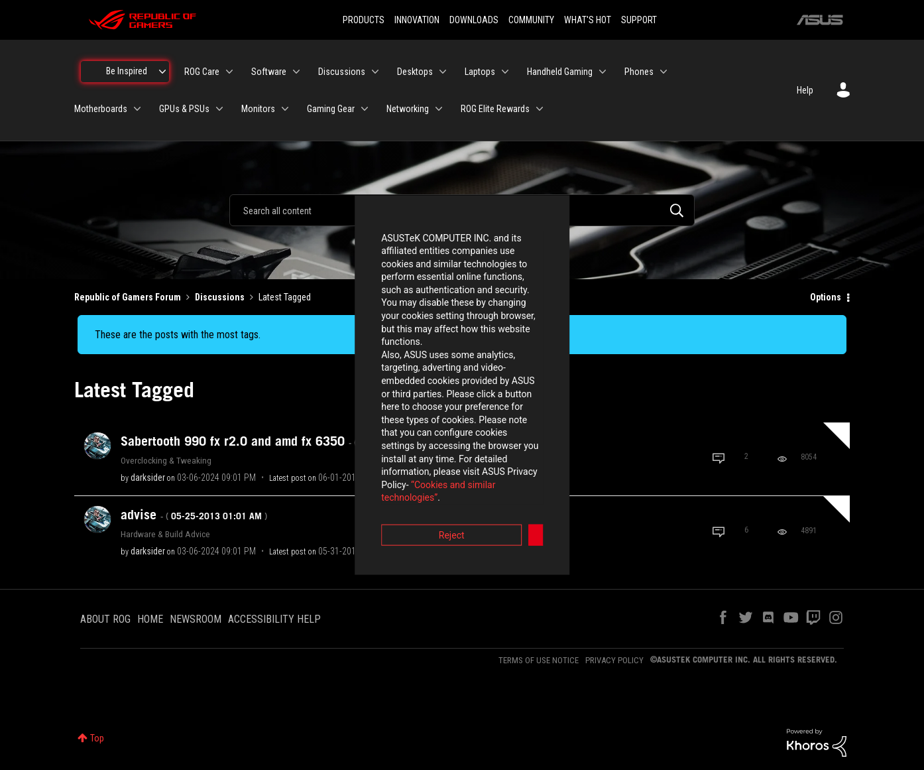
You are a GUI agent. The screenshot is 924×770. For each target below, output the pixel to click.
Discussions (220, 297)
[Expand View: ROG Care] (229, 71)
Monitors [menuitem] (258, 108)
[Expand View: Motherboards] (137, 108)
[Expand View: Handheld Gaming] (602, 71)
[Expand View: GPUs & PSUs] (219, 108)
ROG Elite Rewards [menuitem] (495, 108)
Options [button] (825, 297)
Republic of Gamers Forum (127, 297)
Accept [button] (535, 458)
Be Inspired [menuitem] (126, 71)
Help (805, 90)
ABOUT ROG (105, 619)
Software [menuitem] (268, 71)
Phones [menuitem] (639, 71)
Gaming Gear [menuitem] (331, 108)
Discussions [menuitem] (341, 71)
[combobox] (462, 210)
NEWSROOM (195, 619)
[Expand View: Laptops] (505, 71)
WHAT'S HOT (587, 20)
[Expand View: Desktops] (442, 71)
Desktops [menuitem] (415, 71)
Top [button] (97, 738)
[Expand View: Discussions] (375, 71)
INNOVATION (416, 20)
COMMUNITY (531, 20)
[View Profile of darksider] (148, 477)
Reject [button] (389, 458)
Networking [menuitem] (407, 108)
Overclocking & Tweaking (166, 460)
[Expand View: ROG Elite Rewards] (539, 108)
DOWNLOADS (473, 20)
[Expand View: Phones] (663, 71)
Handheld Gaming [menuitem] (560, 71)
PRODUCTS (363, 20)
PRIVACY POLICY (614, 660)
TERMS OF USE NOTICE (538, 660)
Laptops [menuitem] (480, 71)
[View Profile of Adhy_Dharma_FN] (442, 551)
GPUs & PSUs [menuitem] (184, 108)
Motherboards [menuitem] (100, 108)
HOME (150, 619)
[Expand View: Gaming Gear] (364, 108)
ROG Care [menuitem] (201, 71)
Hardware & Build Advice (165, 534)
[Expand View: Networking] (438, 108)
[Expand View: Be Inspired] (162, 71)
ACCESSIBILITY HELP (274, 619)
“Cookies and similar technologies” (375, 421)
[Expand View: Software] (296, 71)
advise (194, 515)
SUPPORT (639, 20)
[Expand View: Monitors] (285, 108)
